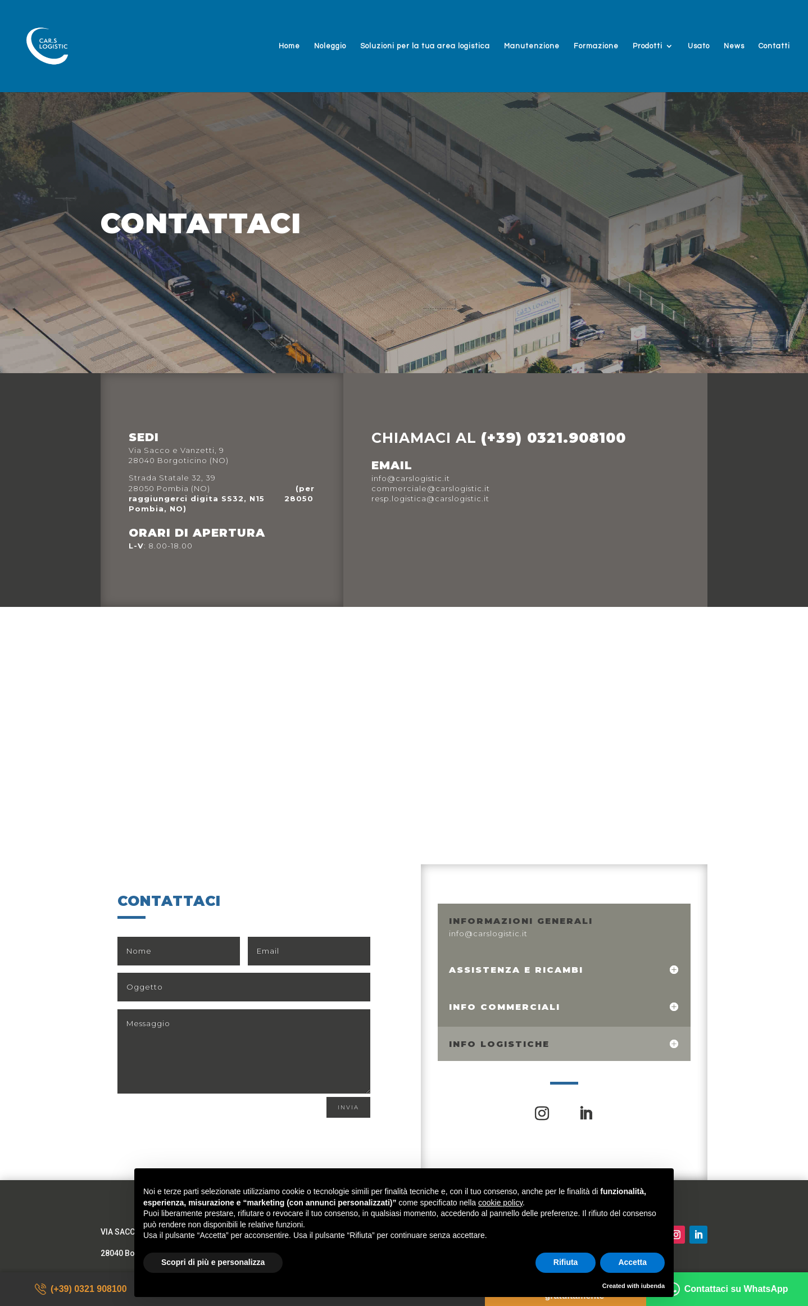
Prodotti (647, 46)
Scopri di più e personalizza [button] (213, 1262)
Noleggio (330, 46)
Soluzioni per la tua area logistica (425, 46)
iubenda (653, 1285)
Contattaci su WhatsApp (727, 1289)
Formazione (596, 46)
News (734, 46)
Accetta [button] (632, 1262)
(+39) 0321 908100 (81, 1289)
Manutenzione (532, 46)
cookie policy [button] (500, 1202)
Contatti (774, 46)
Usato (699, 46)
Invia (348, 1107)
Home (289, 46)
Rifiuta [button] (565, 1262)
